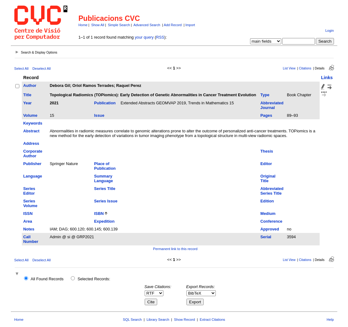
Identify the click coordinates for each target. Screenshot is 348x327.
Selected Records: (94, 279)
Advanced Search (146, 25)
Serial (265, 237)
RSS (160, 37)
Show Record (184, 319)
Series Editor (29, 191)
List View (289, 68)
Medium (267, 213)
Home (83, 25)
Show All (97, 25)
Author (29, 85)
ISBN (99, 213)
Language (32, 176)
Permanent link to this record (175, 249)
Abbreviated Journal (271, 105)
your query (144, 37)
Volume (30, 115)
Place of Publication (105, 166)
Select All (21, 68)
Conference (271, 221)
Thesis (266, 151)
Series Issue (106, 201)
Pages (266, 115)
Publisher (32, 163)
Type (264, 94)
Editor (266, 163)
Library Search (158, 319)
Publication (105, 103)
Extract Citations (212, 319)
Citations (305, 68)
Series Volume (30, 203)
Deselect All (41, 68)
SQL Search (132, 319)
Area (27, 221)
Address (31, 143)
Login (329, 30)
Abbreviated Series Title (271, 191)
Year (27, 103)
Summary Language (103, 178)
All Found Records (47, 279)
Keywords (32, 123)
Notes (29, 229)
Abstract (31, 131)
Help (330, 319)
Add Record (172, 25)
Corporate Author (32, 153)
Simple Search (119, 25)
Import (190, 25)
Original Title (267, 178)
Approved (269, 229)
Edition (267, 201)
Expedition (104, 221)
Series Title (104, 188)
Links (327, 77)
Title (27, 94)
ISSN (28, 213)
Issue (99, 115)
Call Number (30, 239)
